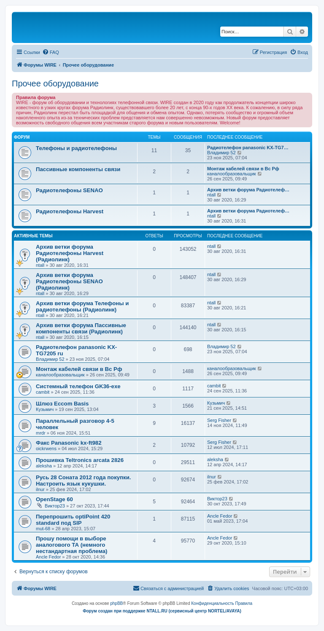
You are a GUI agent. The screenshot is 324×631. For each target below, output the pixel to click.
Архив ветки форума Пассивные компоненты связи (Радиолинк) (81, 328)
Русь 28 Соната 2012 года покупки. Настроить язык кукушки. (83, 480)
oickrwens (46, 448)
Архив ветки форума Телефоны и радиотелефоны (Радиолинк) (82, 306)
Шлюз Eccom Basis (62, 403)
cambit (42, 392)
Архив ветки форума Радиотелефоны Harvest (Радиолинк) (69, 253)
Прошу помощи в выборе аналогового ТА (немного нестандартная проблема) (72, 544)
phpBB (116, 603)
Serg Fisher (219, 420)
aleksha (44, 465)
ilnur (40, 489)
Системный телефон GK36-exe (78, 386)
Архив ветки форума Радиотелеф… (248, 189)
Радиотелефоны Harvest (69, 211)
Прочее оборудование (55, 83)
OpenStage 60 (54, 499)
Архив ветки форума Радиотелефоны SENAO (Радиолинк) (69, 281)
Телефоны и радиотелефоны (76, 148)
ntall (211, 194)
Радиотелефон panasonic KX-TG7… (248, 147)
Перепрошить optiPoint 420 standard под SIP (73, 519)
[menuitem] (50, 52)
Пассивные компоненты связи (78, 169)
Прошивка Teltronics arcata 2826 (80, 460)
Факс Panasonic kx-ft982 (69, 443)
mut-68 (43, 528)
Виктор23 (55, 505)
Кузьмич (45, 409)
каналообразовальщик (231, 173)
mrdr (41, 432)
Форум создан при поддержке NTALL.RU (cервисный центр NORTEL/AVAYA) (162, 611)
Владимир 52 (221, 152)
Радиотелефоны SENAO (69, 190)
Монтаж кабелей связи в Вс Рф (243, 168)
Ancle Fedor (219, 515)
